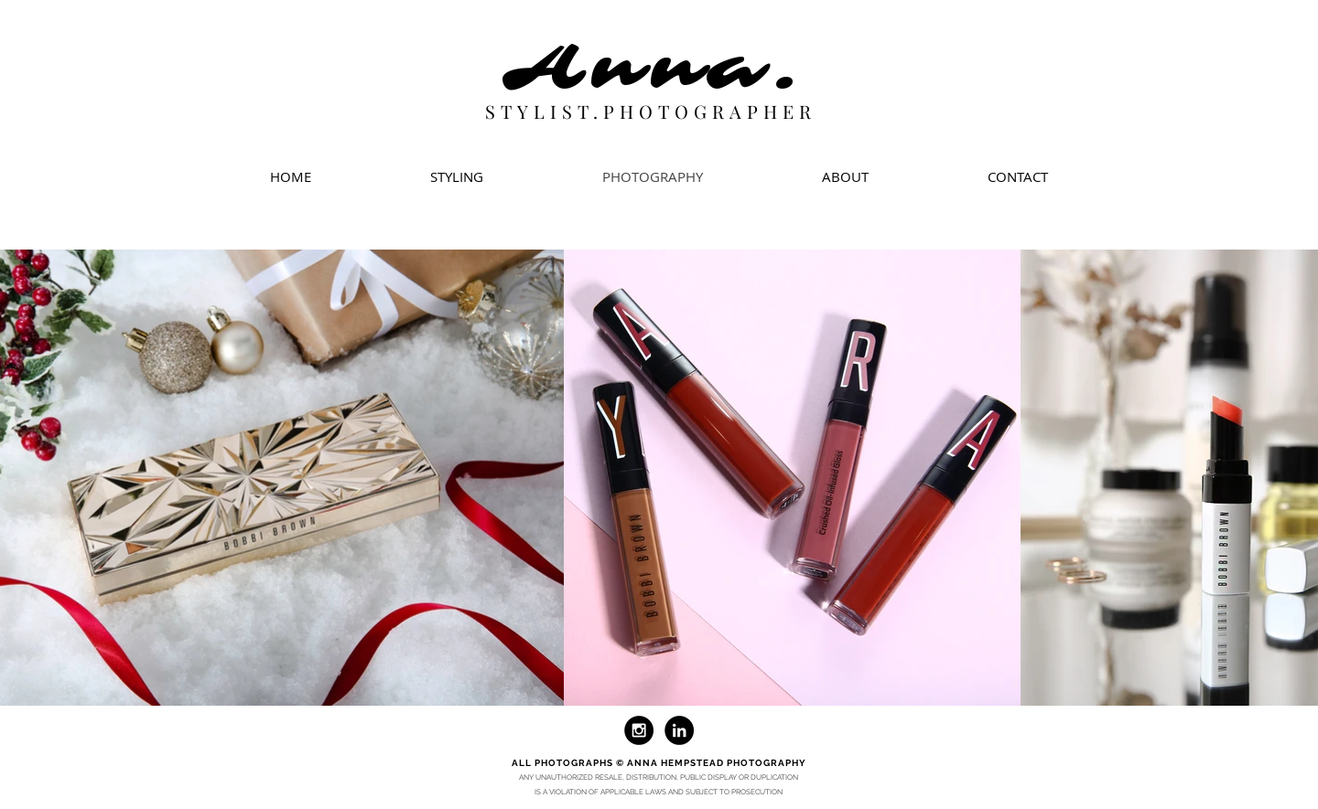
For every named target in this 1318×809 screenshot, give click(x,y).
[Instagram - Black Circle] (639, 730)
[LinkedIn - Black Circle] (679, 730)
